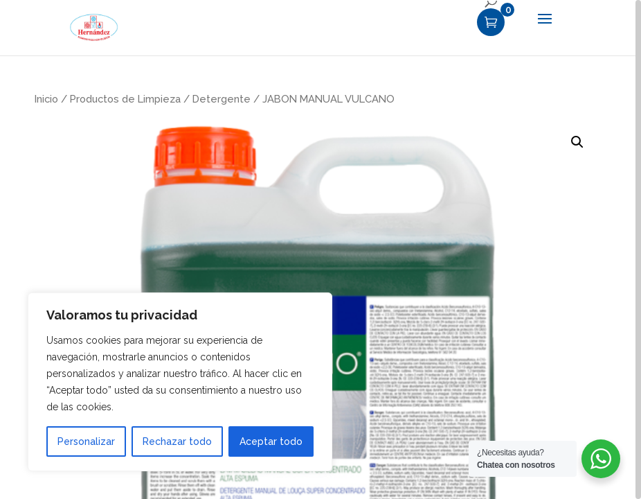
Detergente (221, 99)
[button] (577, 142)
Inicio (46, 99)
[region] (320, 249)
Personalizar (86, 441)
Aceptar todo (271, 441)
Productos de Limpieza (125, 99)
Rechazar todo (177, 441)
